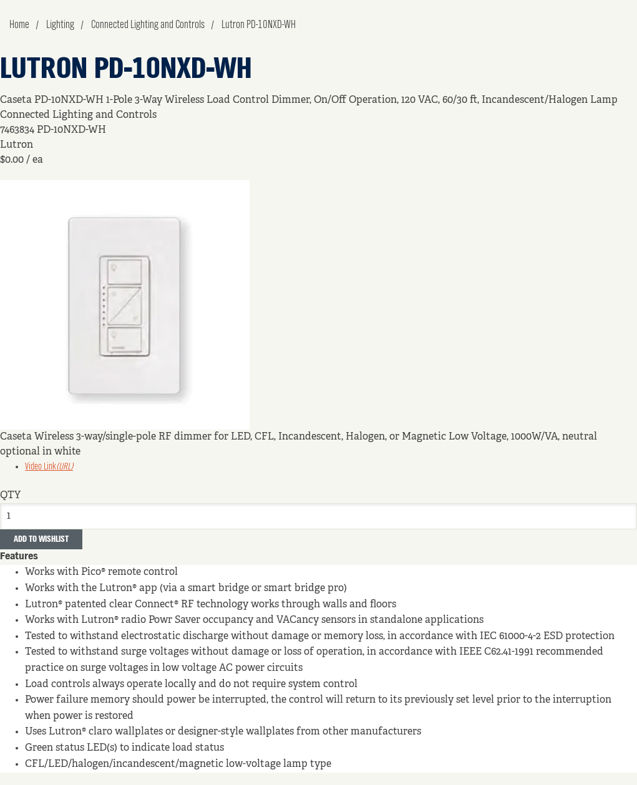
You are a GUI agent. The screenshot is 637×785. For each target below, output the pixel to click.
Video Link (49, 467)
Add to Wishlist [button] (41, 539)
